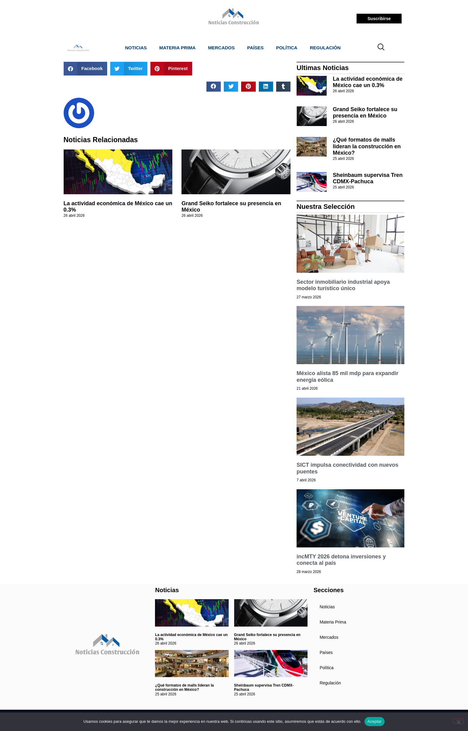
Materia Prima (177, 47)
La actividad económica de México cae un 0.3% (368, 82)
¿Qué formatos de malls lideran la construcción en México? (367, 146)
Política (286, 47)
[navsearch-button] (381, 48)
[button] (85, 69)
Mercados (221, 47)
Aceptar (375, 721)
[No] (458, 721)
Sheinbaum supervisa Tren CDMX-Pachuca (368, 178)
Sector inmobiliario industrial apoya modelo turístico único (343, 285)
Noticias (136, 47)
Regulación (325, 47)
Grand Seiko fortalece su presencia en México (365, 112)
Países (255, 47)
